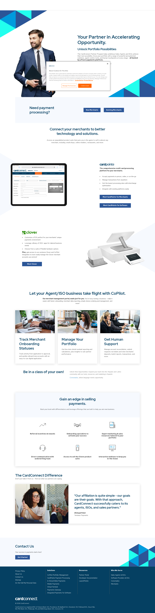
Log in (118, 4)
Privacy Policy (20, 570)
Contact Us (133, 4)
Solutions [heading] (51, 570)
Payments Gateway (54, 589)
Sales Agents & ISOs (118, 574)
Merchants (114, 583)
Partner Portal (84, 574)
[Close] (107, 64)
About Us (105, 4)
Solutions (57, 4)
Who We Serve (73, 4)
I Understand (85, 85)
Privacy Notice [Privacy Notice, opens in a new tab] (88, 80)
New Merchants (92, 115)
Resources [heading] (83, 570)
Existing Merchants (114, 115)
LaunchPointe (83, 580)
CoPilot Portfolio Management (57, 574)
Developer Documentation (88, 577)
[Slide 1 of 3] (35, 343)
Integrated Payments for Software (59, 592)
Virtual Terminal (52, 586)
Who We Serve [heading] (116, 570)
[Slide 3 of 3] (120, 343)
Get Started (22, 557)
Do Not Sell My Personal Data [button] (25, 582)
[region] (78, 76)
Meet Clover (32, 261)
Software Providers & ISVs (120, 577)
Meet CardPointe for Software (116, 203)
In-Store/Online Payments (56, 580)
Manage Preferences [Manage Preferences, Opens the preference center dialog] (69, 85)
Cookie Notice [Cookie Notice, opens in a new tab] (79, 80)
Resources (90, 4)
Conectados (74, 385)
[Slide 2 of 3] (77, 343)
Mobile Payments (53, 583)
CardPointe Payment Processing (58, 577)
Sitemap (18, 579)
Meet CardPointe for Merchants (116, 194)
